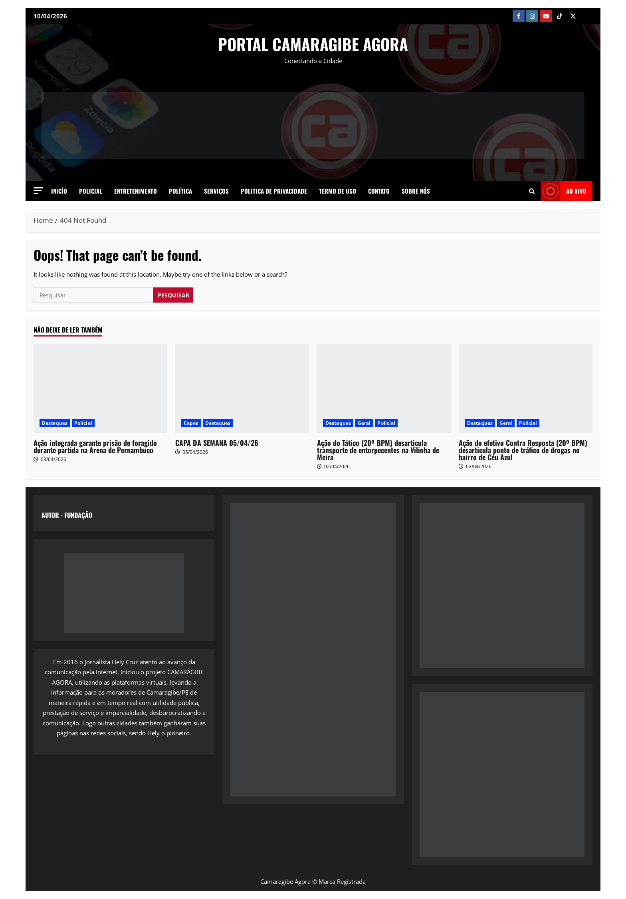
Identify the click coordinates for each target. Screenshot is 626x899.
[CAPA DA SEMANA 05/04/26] (242, 388)
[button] (38, 190)
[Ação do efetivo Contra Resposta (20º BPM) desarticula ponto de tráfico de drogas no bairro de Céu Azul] (525, 388)
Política (180, 190)
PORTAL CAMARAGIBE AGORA (313, 44)
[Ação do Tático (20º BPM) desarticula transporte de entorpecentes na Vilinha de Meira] (384, 388)
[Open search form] (532, 190)
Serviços (216, 190)
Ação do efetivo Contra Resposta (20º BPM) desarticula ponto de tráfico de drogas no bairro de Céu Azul (523, 450)
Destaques (54, 423)
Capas (191, 423)
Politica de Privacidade (274, 190)
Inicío (59, 190)
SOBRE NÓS (416, 190)
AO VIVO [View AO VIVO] (563, 191)
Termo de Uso (337, 190)
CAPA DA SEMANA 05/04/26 (216, 443)
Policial (90, 190)
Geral (364, 423)
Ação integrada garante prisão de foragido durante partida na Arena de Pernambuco (95, 446)
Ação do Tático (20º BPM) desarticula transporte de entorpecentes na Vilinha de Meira (378, 450)
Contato (379, 190)
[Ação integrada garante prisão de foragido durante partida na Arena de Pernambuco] (100, 388)
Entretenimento (135, 190)
